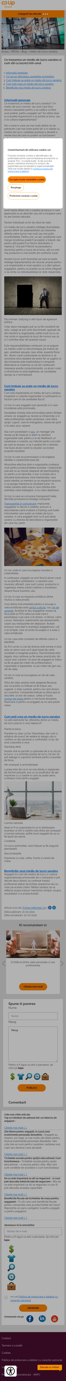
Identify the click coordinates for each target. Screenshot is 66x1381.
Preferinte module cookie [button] (24, 195)
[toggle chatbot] (49, 1369)
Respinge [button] (16, 187)
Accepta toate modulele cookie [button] (27, 179)
